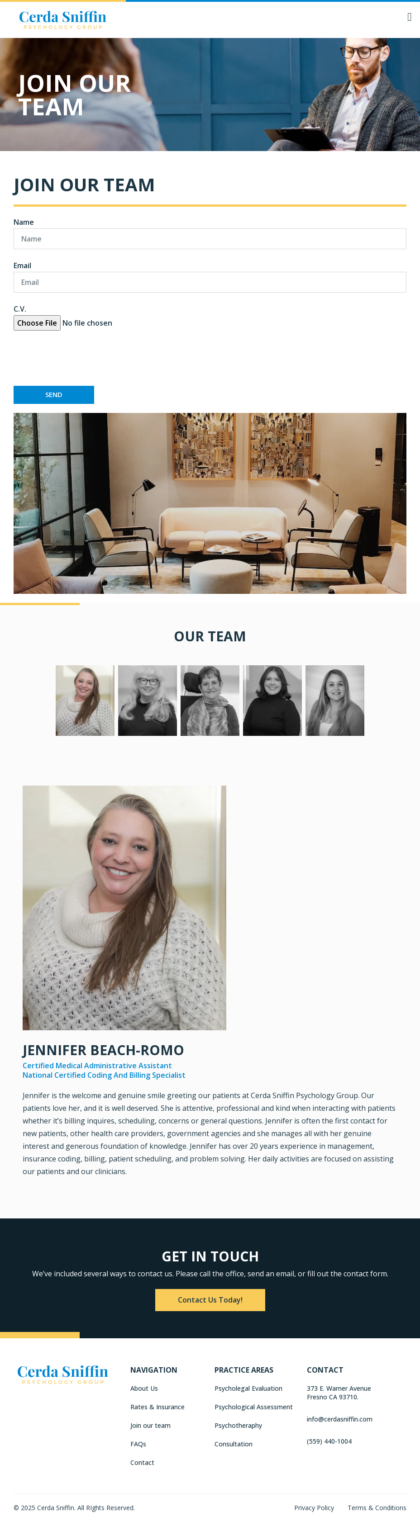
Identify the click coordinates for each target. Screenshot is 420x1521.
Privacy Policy (314, 1507)
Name (24, 222)
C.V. (20, 309)
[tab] (85, 702)
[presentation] (82, 358)
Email (22, 265)
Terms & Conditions (377, 1507)
